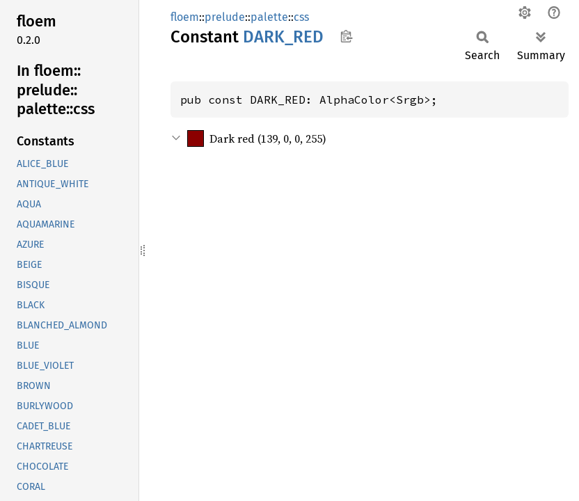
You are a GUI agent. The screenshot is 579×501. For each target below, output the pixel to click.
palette (269, 17)
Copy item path (346, 36)
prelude (225, 17)
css (301, 17)
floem (184, 17)
